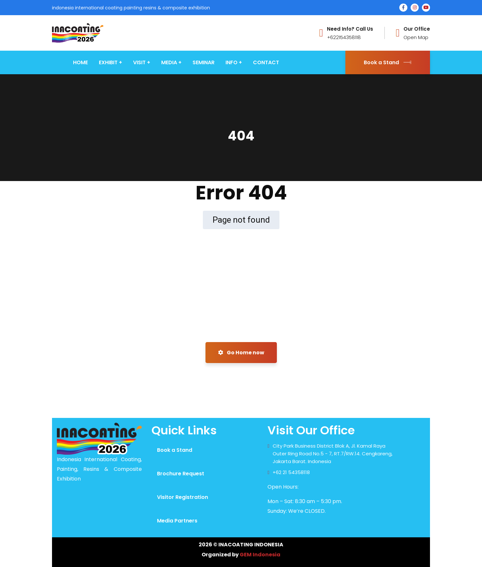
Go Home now (241, 352)
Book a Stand (388, 62)
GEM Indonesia (260, 554)
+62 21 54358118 (291, 472)
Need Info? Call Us (350, 29)
